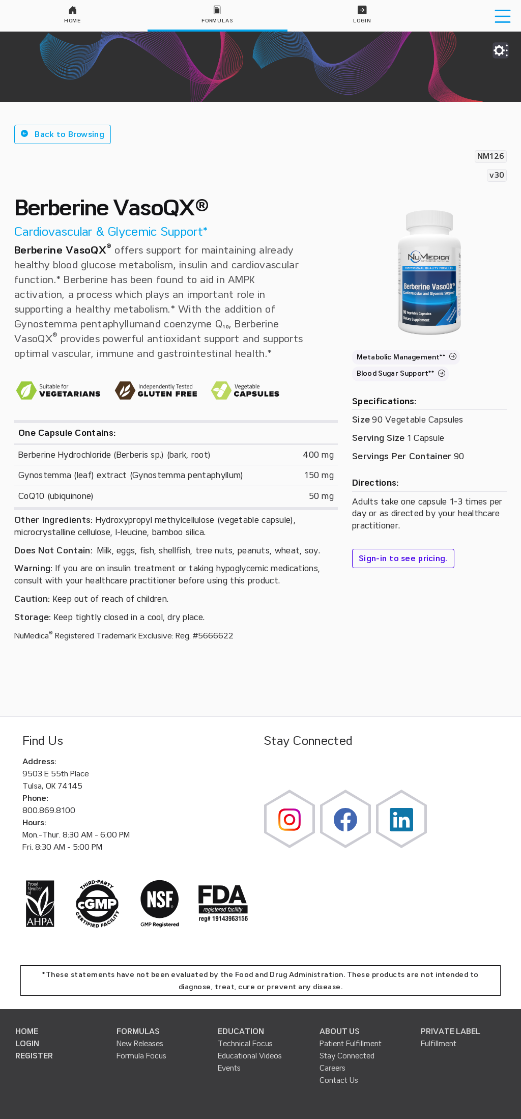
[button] (62, 134)
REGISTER (34, 1055)
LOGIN (27, 1043)
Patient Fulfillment (351, 1043)
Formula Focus (141, 1055)
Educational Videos (250, 1055)
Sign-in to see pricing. (403, 558)
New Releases (140, 1043)
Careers (332, 1068)
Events (229, 1068)
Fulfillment (438, 1043)
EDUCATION (241, 1031)
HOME (26, 1031)
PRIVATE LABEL (450, 1031)
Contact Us (339, 1080)
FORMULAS (138, 1031)
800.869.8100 (48, 810)
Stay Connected (347, 1055)
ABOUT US (340, 1031)
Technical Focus (245, 1043)
